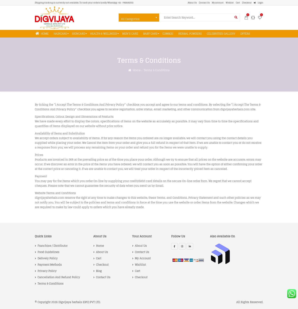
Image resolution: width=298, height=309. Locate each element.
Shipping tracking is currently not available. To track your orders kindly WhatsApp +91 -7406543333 (84, 3)
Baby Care (150, 33)
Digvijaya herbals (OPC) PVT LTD (79, 302)
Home (42, 33)
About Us (192, 3)
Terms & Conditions (51, 283)
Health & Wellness (103, 33)
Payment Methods (50, 265)
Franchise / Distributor (53, 246)
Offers (245, 33)
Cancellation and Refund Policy (59, 277)
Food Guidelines (49, 252)
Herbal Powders (190, 33)
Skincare (78, 33)
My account (218, 3)
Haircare (60, 33)
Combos (167, 33)
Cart (238, 3)
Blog (99, 271)
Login (258, 3)
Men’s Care (130, 33)
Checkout (247, 3)
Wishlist (230, 3)
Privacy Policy (47, 271)
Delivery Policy (48, 258)
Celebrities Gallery (221, 33)
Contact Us (204, 3)
